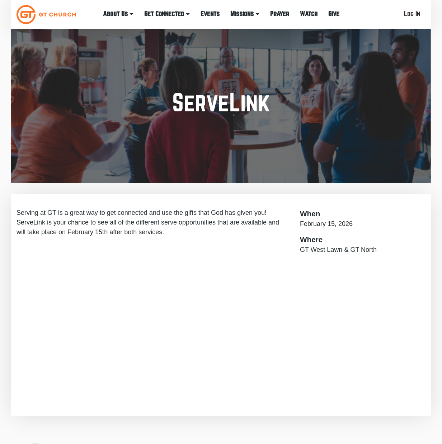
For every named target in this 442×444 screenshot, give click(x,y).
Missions (244, 13)
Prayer (279, 13)
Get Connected (167, 13)
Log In (412, 13)
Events (210, 13)
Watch (309, 13)
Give (333, 13)
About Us (118, 13)
